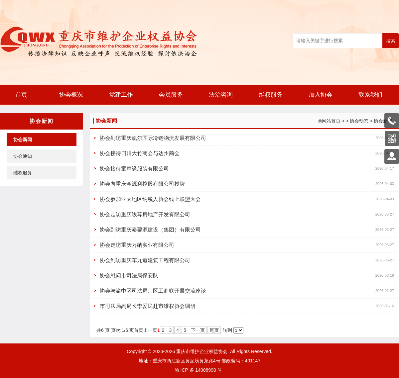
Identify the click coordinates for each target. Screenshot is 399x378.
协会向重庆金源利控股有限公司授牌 (142, 184)
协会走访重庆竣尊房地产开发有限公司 (145, 214)
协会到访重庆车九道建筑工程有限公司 (145, 260)
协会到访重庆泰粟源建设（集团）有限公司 (150, 230)
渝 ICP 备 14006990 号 (198, 370)
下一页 (198, 330)
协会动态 (359, 121)
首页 (21, 94)
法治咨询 (221, 94)
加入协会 (320, 94)
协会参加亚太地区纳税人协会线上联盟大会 (150, 199)
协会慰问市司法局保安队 (129, 275)
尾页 (214, 330)
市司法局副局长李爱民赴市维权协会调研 (148, 306)
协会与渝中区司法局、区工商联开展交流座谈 (153, 291)
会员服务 (171, 94)
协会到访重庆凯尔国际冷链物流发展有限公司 (153, 138)
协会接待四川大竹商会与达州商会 (140, 153)
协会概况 (71, 94)
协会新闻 (22, 139)
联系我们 (370, 94)
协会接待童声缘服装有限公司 (134, 168)
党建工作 (121, 94)
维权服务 (271, 94)
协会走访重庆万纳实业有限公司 (137, 245)
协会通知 (22, 156)
